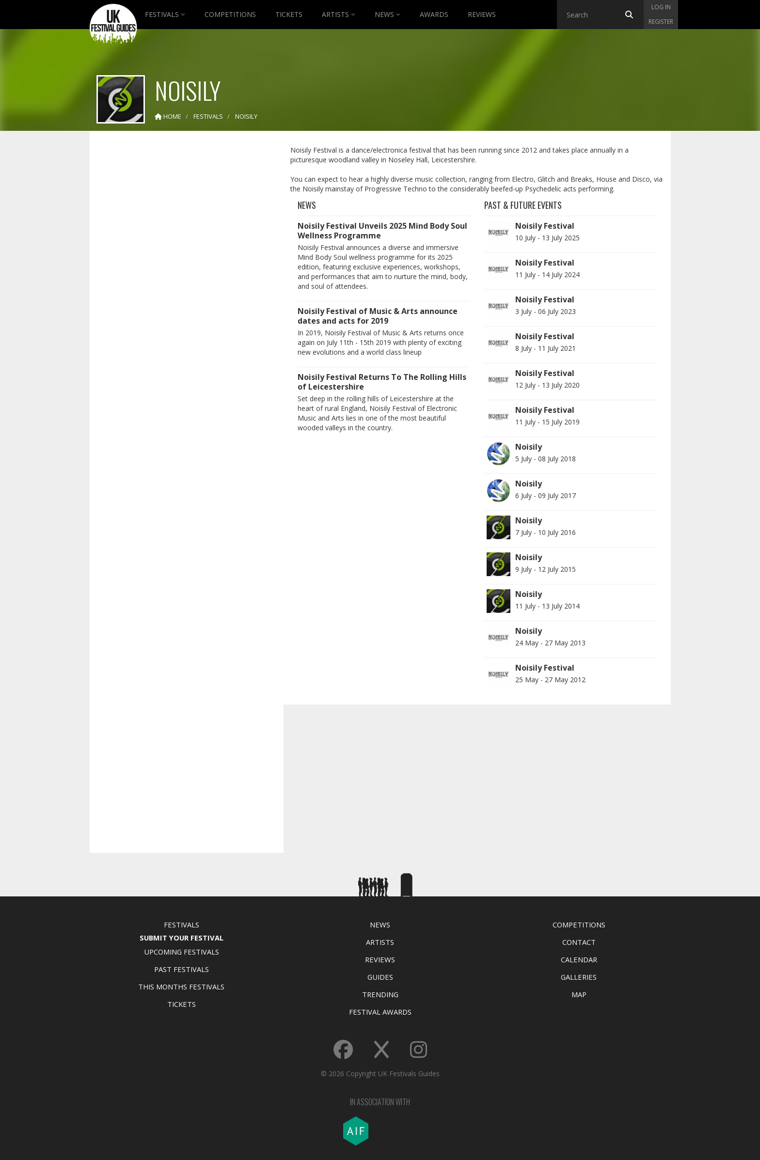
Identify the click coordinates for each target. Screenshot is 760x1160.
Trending (380, 994)
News (387, 14)
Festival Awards (380, 1012)
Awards (434, 14)
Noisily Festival (544, 225)
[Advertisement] (179, 290)
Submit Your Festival (181, 937)
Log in (661, 7)
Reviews (482, 14)
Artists (338, 14)
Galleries (579, 977)
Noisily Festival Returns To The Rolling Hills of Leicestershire (382, 382)
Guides (380, 977)
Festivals (165, 14)
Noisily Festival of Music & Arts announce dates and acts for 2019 (378, 316)
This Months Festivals (181, 986)
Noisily (528, 446)
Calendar (579, 959)
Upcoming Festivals (181, 951)
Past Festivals (181, 969)
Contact (579, 942)
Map (578, 994)
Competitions (230, 14)
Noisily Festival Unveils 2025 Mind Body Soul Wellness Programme (382, 230)
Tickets (288, 14)
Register (661, 21)
